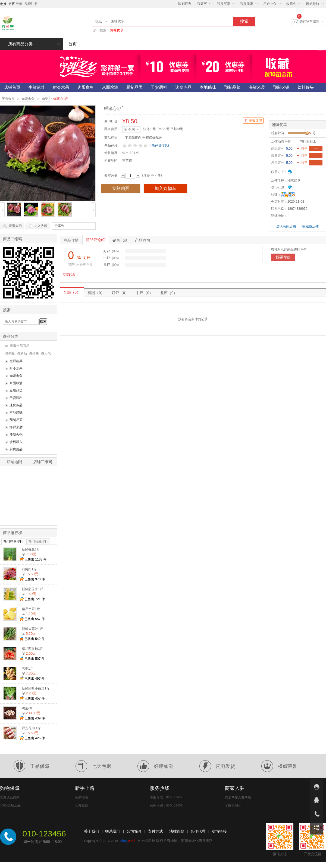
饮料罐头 (16, 442)
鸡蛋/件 (27, 708)
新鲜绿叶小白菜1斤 (36, 688)
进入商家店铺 (286, 226)
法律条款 (176, 831)
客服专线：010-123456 (166, 797)
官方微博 (81, 805)
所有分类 (8, 99)
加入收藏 (40, 226)
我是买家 (226, 3)
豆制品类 (16, 390)
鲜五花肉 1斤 (31, 728)
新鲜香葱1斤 (31, 549)
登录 (19, 4)
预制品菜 (16, 420)
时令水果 (16, 368)
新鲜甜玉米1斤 (32, 589)
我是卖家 (249, 3)
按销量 (10, 353)
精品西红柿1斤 (32, 649)
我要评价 (283, 257)
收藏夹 (294, 3)
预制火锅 (16, 434)
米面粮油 (16, 383)
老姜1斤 (27, 668)
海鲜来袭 (16, 427)
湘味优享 (116, 30)
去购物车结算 (309, 21)
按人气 (46, 353)
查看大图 (15, 226)
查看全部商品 (19, 346)
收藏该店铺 (310, 226)
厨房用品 (16, 449)
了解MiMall (233, 805)
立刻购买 (120, 188)
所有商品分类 (34, 44)
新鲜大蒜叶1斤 (32, 629)
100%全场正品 (10, 805)
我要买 (205, 3)
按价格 (34, 353)
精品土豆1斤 (31, 609)
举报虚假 (253, 121)
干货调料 (16, 398)
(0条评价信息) (159, 145)
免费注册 (30, 4)
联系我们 (112, 831)
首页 (72, 44)
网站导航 (315, 3)
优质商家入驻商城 (238, 797)
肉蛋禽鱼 (28, 99)
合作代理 (198, 831)
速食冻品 (16, 405)
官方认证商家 (10, 797)
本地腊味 (16, 412)
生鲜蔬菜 (16, 361)
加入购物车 (165, 188)
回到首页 (184, 3)
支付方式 (155, 831)
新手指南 (81, 797)
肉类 (45, 99)
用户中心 (272, 3)
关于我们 (91, 831)
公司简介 (134, 831)
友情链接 (219, 831)
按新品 (22, 353)
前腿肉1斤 (29, 569)
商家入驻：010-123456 (166, 805)
